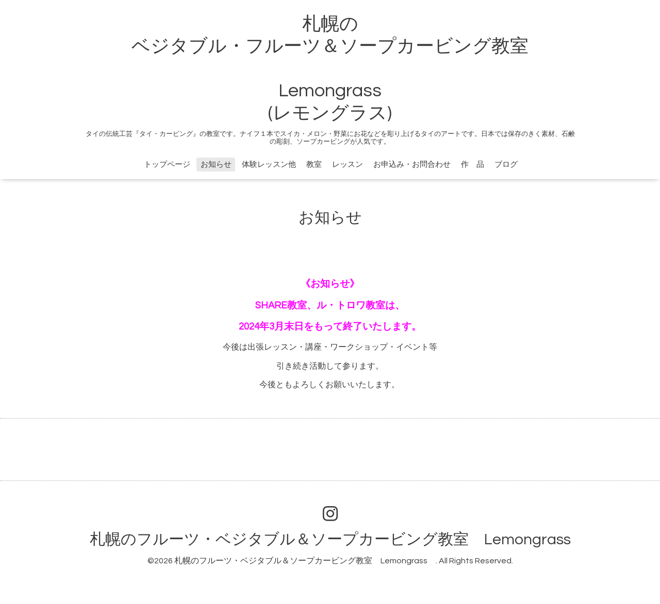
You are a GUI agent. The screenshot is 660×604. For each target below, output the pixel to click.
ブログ (506, 164)
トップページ (167, 164)
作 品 (472, 164)
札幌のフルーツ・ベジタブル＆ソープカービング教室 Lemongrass (338, 539)
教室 (314, 164)
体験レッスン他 (269, 164)
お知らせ (216, 164)
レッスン (347, 164)
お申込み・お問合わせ (412, 164)
